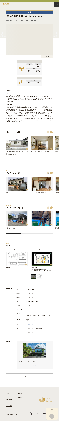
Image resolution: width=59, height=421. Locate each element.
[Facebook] (49, 57)
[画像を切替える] (33, 276)
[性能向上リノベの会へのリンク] (38, 413)
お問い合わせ (9, 399)
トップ (7, 393)
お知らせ (20, 393)
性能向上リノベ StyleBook (21, 396)
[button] (48, 132)
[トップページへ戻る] (6, 3)
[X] (47, 57)
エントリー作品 (9, 395)
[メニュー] (56, 4)
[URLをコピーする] (51, 57)
